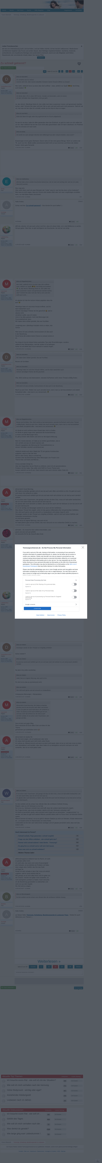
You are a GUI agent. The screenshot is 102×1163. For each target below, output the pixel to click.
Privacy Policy (61, 615)
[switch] (74, 584)
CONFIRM (37, 608)
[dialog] (51, 581)
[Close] (83, 548)
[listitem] (51, 580)
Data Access (51, 615)
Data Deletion (40, 615)
